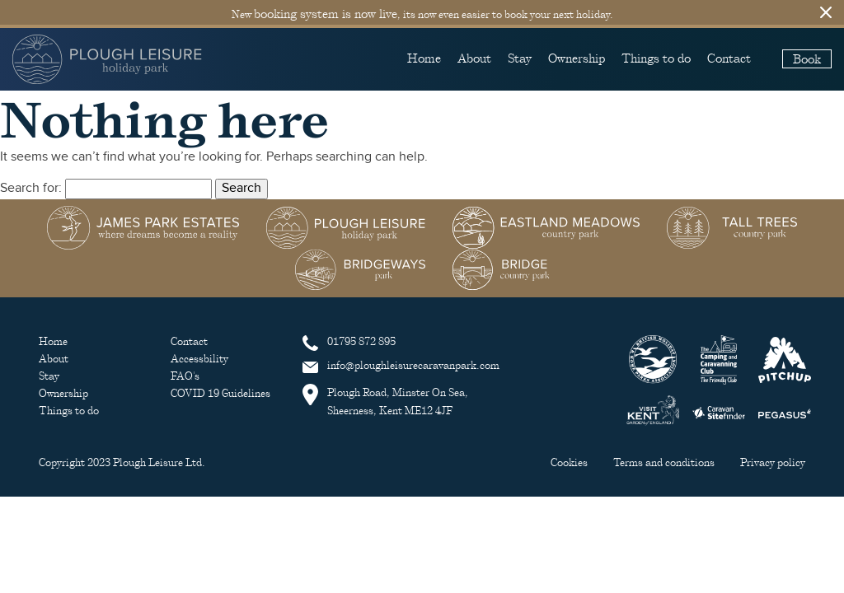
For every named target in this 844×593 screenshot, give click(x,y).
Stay (520, 58)
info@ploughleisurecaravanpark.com (400, 365)
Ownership (576, 58)
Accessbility (199, 359)
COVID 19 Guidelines (220, 393)
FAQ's (185, 376)
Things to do (656, 58)
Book (807, 58)
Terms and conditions (665, 462)
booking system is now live (325, 13)
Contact (729, 58)
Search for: (31, 188)
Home (424, 58)
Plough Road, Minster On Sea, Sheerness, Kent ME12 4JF (385, 400)
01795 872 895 (349, 341)
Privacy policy (772, 462)
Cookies (570, 462)
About (474, 58)
